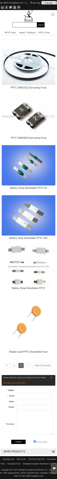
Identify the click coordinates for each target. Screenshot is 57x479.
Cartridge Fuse (8, 459)
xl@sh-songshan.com (13, 3)
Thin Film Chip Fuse (36, 459)
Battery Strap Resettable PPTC (28, 288)
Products (31, 32)
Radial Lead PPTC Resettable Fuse (28, 351)
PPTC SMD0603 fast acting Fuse (28, 138)
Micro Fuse (21, 459)
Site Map (36, 3)
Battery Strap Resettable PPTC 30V (28, 238)
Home (22, 32)
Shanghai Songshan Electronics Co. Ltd (39, 464)
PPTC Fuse (44, 32)
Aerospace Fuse (13, 464)
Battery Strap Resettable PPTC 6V (28, 188)
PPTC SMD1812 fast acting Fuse (28, 87)
